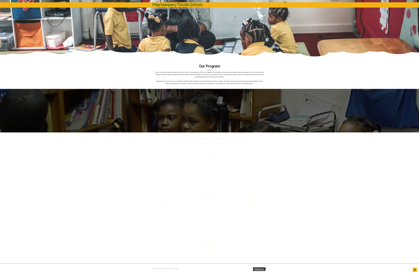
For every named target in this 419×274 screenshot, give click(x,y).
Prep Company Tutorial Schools (177, 4)
